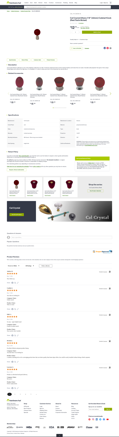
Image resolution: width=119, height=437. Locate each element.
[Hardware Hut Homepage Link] (14, 2)
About (57, 406)
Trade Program (75, 412)
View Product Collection (95, 190)
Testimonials (58, 410)
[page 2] (15, 394)
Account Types (75, 410)
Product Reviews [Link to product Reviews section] (51, 60)
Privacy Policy (10, 433)
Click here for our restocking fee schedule (18, 166)
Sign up (108, 409)
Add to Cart (97, 32)
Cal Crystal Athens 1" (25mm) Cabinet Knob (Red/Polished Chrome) (77, 96)
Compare (86, 48)
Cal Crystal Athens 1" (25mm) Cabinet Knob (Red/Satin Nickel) (58, 95)
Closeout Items (27, 410)
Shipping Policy (43, 410)
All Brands (26, 406)
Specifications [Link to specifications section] (12, 60)
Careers (57, 408)
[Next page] (36, 394)
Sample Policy (43, 412)
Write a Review (45, 266)
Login (101, 2)
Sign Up (106, 2)
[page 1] (9, 394)
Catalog (73, 408)
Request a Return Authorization (16, 169)
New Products (27, 408)
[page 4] (25, 394)
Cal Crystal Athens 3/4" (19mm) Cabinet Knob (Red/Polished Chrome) (38, 96)
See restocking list (24, 156)
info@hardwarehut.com (13, 405)
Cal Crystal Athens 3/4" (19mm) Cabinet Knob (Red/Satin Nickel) (18, 95)
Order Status (43, 416)
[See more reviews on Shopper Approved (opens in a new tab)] (18, 283)
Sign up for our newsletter (95, 407)
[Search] (67, 7)
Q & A (72, 418)
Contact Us (42, 414)
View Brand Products (17, 214)
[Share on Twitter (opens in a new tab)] (15, 283)
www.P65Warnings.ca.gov (91, 145)
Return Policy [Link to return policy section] (25, 60)
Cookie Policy (17, 433)
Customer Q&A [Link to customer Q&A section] (37, 60)
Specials (26, 412)
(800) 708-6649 (19, 7)
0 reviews (81, 23)
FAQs (72, 416)
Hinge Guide (74, 414)
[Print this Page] (110, 48)
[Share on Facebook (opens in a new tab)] (12, 283)
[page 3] (20, 394)
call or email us (37, 166)
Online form (91, 163)
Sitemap (22, 433)
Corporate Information (61, 412)
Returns (42, 418)
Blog (72, 406)
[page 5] (31, 394)
